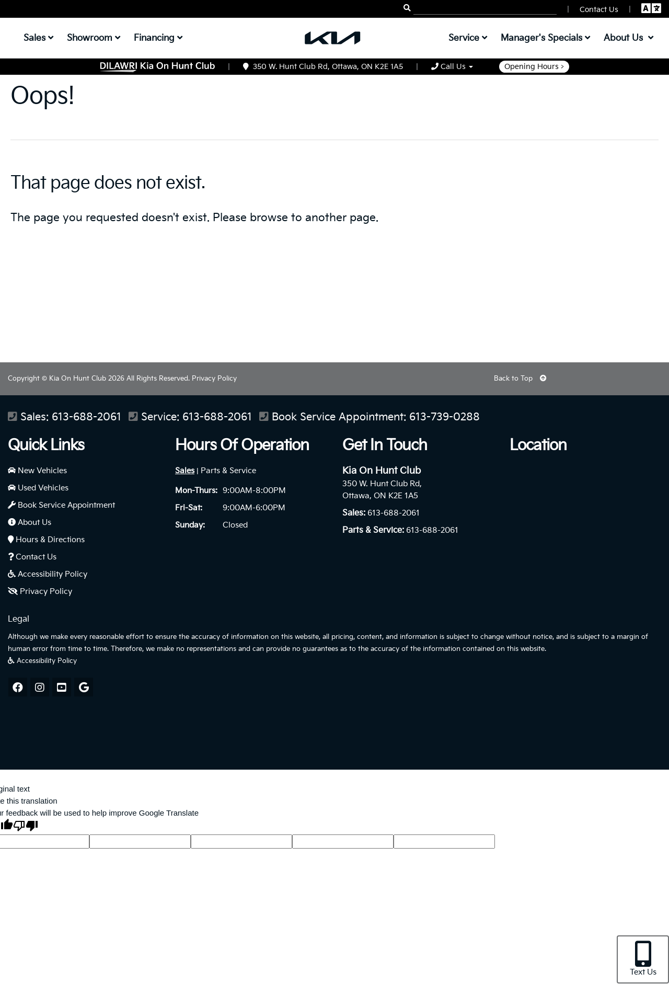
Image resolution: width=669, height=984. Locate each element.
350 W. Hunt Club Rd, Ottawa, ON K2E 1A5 (323, 66)
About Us (29, 523)
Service (467, 38)
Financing (158, 38)
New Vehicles (37, 471)
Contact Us (32, 557)
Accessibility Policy (47, 574)
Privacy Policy (214, 378)
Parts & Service (228, 471)
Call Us (452, 66)
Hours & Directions (46, 540)
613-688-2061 (86, 417)
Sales (184, 471)
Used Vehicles (38, 488)
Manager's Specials (545, 38)
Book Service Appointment (61, 505)
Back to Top (520, 378)
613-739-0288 (444, 417)
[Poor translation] (25, 826)
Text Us (643, 959)
